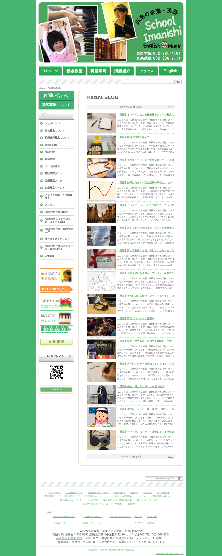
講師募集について (56, 105)
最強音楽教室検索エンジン (64, 517)
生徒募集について (55, 130)
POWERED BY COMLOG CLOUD (169, 554)
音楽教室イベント (55, 187)
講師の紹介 (51, 144)
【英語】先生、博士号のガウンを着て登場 (140, 386)
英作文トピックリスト (57, 238)
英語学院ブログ (53, 173)
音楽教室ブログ (53, 180)
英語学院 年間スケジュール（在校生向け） (59, 247)
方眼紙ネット (152, 523)
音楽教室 (50, 159)
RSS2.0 (57, 389)
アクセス (50, 204)
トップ (42, 88)
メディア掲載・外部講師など (58, 196)
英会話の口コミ (60, 523)
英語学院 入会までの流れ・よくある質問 (57, 220)
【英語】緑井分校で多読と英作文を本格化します (144, 341)
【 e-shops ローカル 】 (93, 517)
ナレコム (138, 517)
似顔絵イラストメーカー (92, 523)
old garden (139, 523)
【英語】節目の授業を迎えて (133, 137)
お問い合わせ (56, 95)
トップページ (52, 123)
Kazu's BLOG (55, 88)
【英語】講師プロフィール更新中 (135, 318)
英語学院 (50, 151)
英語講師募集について (57, 137)
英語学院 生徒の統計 (56, 211)
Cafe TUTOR (152, 517)
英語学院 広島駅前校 (69, 538)
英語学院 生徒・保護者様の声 (59, 230)
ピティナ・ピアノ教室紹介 (120, 517)
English (49, 255)
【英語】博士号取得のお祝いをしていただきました (145, 250)
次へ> (170, 107)
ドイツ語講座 (52, 166)
